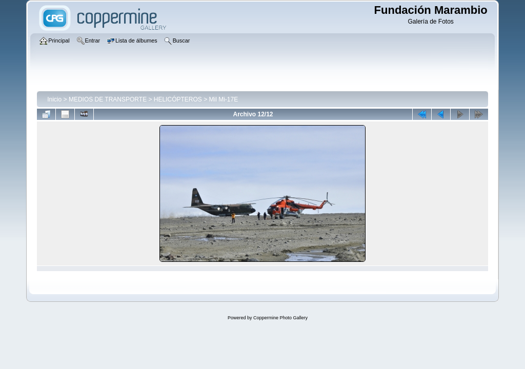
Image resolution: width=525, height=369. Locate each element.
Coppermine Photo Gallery (280, 317)
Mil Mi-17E (223, 99)
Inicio (54, 99)
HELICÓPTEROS (178, 99)
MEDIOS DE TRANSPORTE (108, 99)
